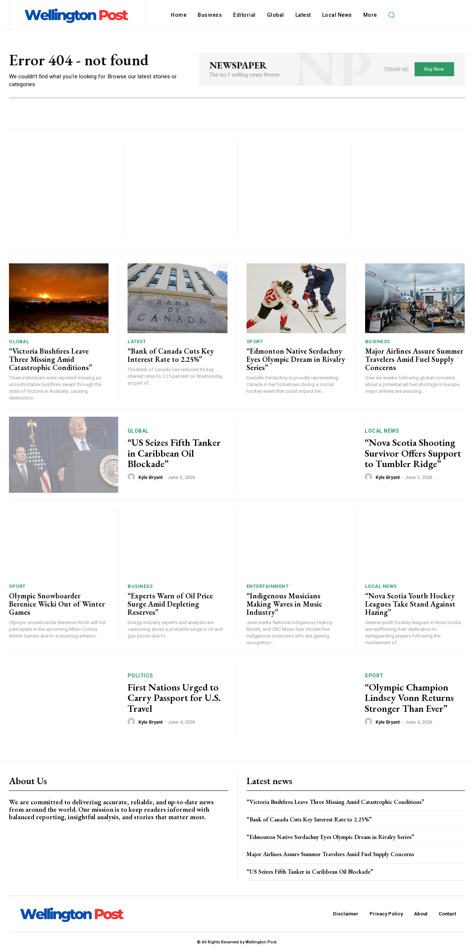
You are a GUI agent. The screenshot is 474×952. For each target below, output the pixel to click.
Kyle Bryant (150, 477)
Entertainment (268, 586)
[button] (391, 15)
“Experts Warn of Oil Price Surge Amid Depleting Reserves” (170, 604)
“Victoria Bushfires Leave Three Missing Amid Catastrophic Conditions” (50, 359)
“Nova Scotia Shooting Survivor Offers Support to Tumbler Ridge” (413, 453)
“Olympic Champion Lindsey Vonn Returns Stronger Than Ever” (409, 698)
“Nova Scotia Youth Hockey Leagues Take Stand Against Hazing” (410, 604)
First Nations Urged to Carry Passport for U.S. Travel (174, 698)
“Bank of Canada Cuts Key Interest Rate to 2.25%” (171, 355)
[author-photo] (132, 477)
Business (377, 341)
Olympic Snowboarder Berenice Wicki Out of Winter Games (57, 604)
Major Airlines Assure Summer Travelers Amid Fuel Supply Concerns (414, 359)
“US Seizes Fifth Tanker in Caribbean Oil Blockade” (174, 453)
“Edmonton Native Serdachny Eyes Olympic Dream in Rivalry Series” (296, 359)
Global (19, 341)
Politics (140, 675)
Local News (382, 430)
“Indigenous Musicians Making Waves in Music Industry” (284, 604)
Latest (137, 341)
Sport (255, 341)
